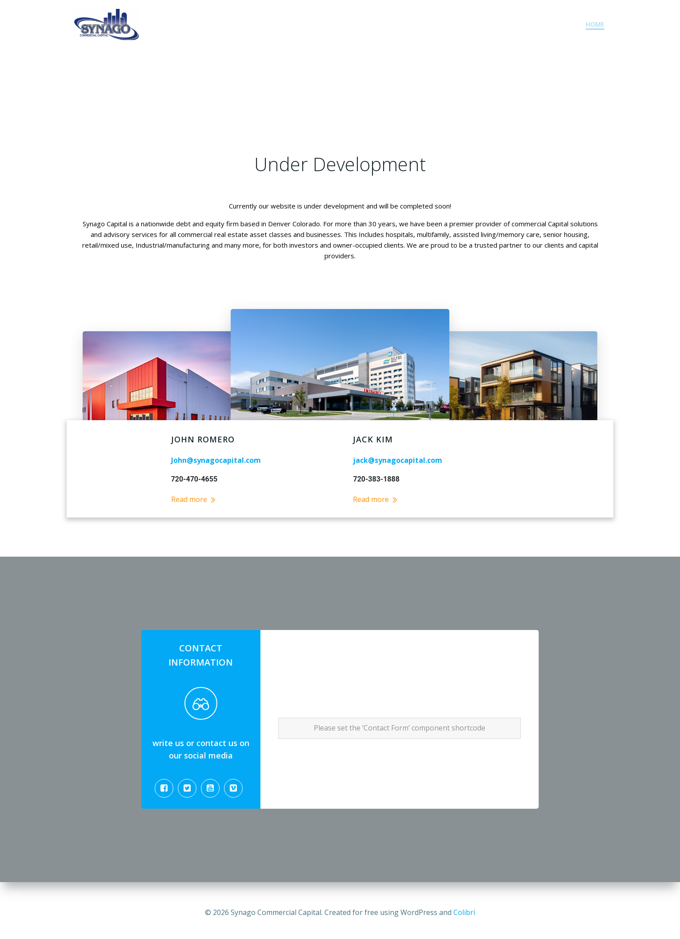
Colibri (464, 912)
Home (595, 24)
